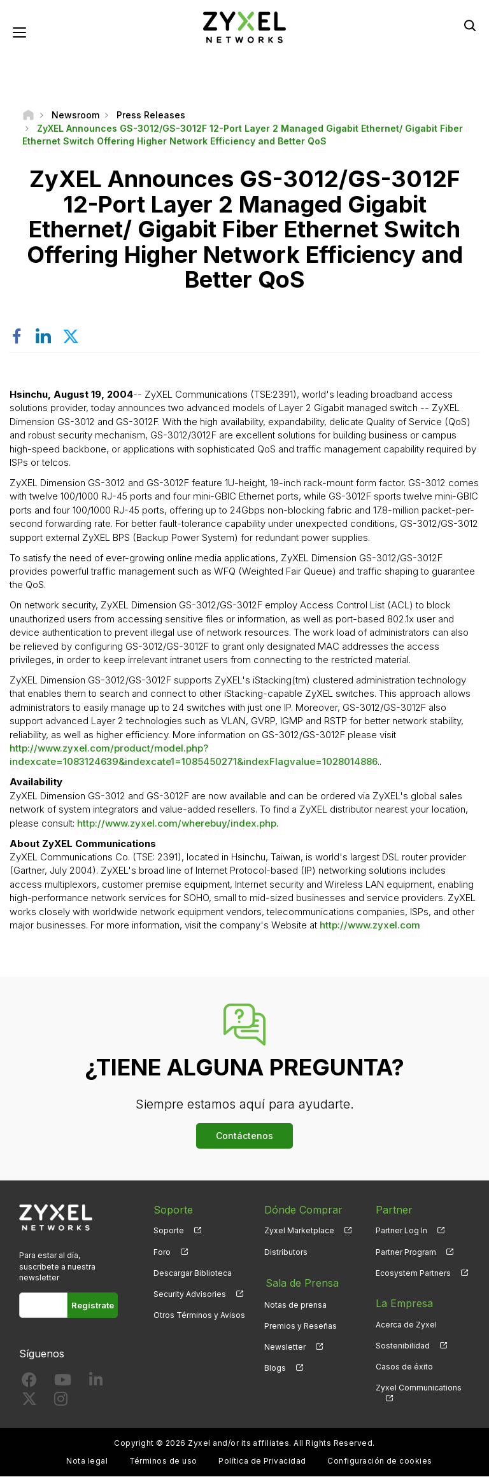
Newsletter (285, 1346)
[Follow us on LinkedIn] (96, 1383)
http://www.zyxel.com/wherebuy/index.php (176, 823)
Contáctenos (244, 1135)
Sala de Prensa (300, 1283)
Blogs (275, 1367)
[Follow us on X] (29, 1402)
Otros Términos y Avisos (199, 1315)
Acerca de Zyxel (406, 1325)
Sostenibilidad (403, 1346)
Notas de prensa (295, 1303)
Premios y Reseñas (300, 1325)
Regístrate (92, 1306)
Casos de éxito (404, 1367)
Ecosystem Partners (413, 1273)
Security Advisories (189, 1294)
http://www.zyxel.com (370, 926)
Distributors (286, 1252)
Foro (162, 1252)
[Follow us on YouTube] (62, 1383)
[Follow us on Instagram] (60, 1402)
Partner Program (406, 1252)
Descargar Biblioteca (192, 1273)
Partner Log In (401, 1231)
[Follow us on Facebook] (29, 1383)
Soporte (168, 1231)
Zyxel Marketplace (299, 1231)
